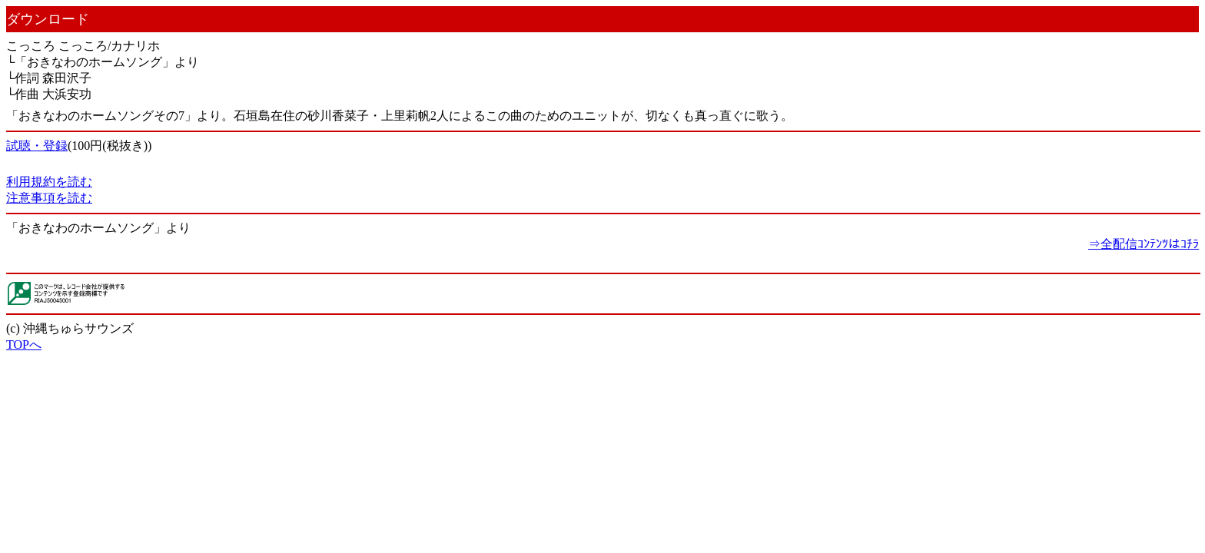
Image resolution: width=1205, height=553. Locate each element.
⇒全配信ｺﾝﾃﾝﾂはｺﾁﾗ (1143, 243)
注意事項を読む (49, 197)
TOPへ (23, 344)
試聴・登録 (37, 145)
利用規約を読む (49, 181)
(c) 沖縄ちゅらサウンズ (70, 328)
